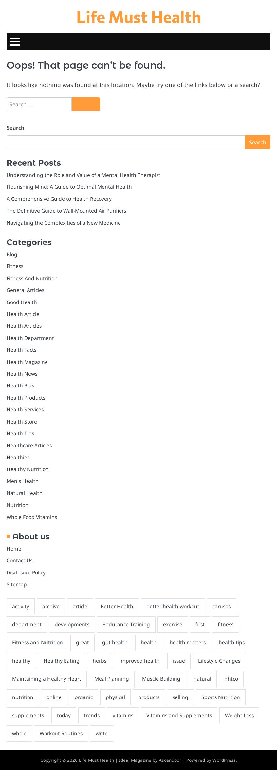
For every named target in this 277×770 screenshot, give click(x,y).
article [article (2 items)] (80, 606)
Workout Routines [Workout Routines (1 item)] (61, 733)
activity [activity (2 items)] (20, 606)
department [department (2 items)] (27, 624)
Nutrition (17, 505)
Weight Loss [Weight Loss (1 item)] (239, 715)
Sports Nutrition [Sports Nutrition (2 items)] (220, 697)
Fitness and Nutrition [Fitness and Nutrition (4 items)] (37, 642)
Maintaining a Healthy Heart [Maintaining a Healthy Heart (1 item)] (46, 678)
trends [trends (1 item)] (92, 715)
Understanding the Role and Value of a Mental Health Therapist (83, 174)
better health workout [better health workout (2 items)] (172, 606)
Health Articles (24, 325)
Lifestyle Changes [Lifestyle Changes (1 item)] (219, 660)
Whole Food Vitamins (32, 517)
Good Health (22, 302)
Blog (12, 254)
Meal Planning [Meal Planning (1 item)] (111, 678)
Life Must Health (138, 16)
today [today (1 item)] (64, 715)
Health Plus (20, 385)
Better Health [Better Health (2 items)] (117, 606)
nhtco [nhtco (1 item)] (231, 678)
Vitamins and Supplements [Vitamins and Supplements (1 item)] (179, 715)
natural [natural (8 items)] (202, 678)
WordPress (224, 760)
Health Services (25, 409)
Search (15, 127)
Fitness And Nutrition (32, 278)
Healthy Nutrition (28, 469)
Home (14, 548)
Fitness (15, 266)
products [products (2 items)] (148, 697)
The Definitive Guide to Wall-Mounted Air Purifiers (66, 210)
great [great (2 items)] (82, 642)
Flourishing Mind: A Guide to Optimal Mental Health (69, 186)
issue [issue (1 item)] (179, 660)
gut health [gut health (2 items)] (115, 642)
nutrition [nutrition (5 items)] (22, 697)
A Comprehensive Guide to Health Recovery (59, 198)
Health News (22, 373)
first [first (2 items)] (200, 624)
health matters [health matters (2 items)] (188, 642)
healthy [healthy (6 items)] (21, 660)
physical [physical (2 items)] (115, 697)
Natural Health (25, 493)
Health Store (22, 421)
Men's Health (23, 481)
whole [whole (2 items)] (19, 733)
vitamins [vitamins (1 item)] (123, 715)
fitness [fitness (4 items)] (225, 624)
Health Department (30, 338)
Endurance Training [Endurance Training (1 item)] (126, 624)
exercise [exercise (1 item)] (172, 624)
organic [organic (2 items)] (84, 697)
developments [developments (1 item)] (72, 624)
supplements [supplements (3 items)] (28, 715)
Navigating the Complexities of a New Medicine (64, 222)
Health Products (26, 397)
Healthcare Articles (29, 445)
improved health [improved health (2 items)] (140, 660)
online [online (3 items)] (54, 697)
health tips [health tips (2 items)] (232, 642)
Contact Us (19, 560)
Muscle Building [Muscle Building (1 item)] (161, 678)
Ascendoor (170, 760)
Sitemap (17, 584)
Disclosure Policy (26, 572)
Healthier (18, 457)
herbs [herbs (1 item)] (99, 660)
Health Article (23, 314)
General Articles (25, 290)
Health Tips (20, 433)
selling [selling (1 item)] (180, 697)
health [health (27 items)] (149, 642)
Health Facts (21, 349)
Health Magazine (27, 361)
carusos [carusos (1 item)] (221, 606)
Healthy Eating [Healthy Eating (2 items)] (62, 660)
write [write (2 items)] (102, 733)
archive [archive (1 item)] (51, 606)
